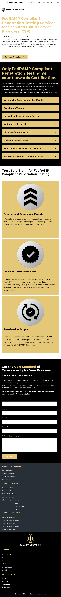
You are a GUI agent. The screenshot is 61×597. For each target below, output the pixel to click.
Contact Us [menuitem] (6, 561)
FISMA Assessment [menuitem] (8, 529)
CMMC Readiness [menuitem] (8, 491)
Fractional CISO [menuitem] (7, 488)
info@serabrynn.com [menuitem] (9, 564)
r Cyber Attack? (18, 2)
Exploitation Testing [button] (30, 108)
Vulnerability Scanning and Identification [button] (30, 100)
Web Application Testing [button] (30, 124)
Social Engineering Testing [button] (30, 140)
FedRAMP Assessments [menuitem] (10, 520)
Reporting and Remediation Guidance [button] (30, 148)
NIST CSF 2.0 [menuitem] (19, 506)
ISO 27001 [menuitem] (18, 500)
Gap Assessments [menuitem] (8, 497)
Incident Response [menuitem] (8, 471)
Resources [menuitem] (5, 558)
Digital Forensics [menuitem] (8, 474)
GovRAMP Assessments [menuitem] (10, 526)
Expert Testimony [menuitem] (8, 477)
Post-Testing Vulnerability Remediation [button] (30, 156)
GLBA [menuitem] (17, 503)
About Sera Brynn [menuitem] (8, 555)
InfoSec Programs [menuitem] (8, 500)
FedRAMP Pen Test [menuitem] (8, 523)
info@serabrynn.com (52, 2)
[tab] (30, 100)
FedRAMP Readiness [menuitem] (9, 494)
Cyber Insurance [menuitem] (7, 480)
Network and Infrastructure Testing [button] (30, 116)
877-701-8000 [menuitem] (7, 567)
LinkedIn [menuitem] (5, 570)
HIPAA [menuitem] (17, 509)
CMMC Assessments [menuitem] (9, 517)
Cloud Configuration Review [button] (30, 132)
